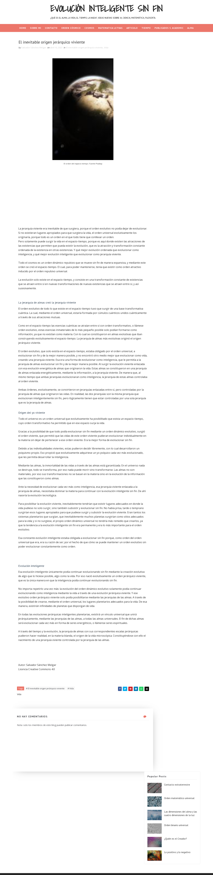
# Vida (74, 729)
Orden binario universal (175, 89)
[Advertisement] (77, 192)
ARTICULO (132, 28)
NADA (106, 35)
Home (22, 28)
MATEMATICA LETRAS (110, 28)
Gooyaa (59, 869)
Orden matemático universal (178, 61)
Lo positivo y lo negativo (176, 116)
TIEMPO (146, 28)
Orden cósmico (71, 28)
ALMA (190, 28)
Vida (109, 48)
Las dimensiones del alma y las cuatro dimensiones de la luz (178, 78)
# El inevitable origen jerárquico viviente (48, 729)
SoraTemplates (33, 869)
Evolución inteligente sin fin (106, 8)
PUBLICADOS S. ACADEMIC (169, 28)
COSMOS (89, 28)
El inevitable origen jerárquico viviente (87, 48)
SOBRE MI (35, 28)
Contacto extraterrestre (176, 48)
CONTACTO (51, 28)
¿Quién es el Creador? (174, 103)
